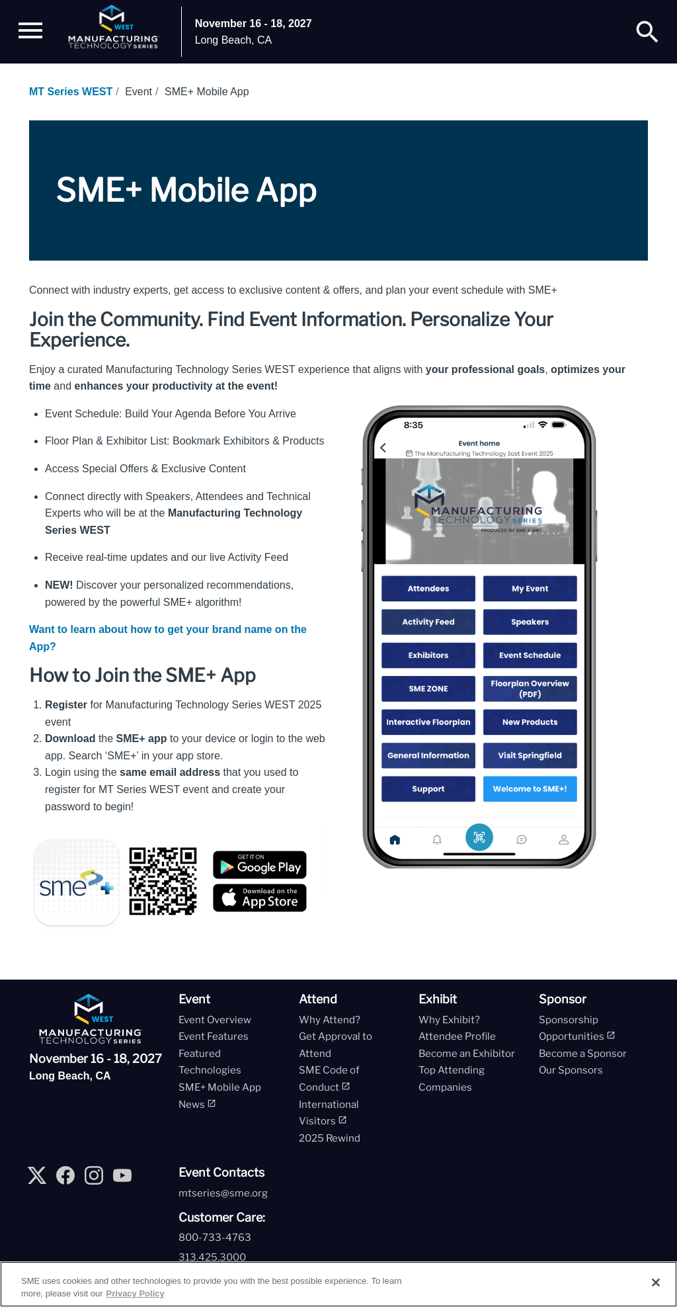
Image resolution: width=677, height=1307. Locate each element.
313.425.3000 (212, 1257)
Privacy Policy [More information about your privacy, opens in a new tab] (135, 1293)
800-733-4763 (215, 1238)
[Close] (655, 1282)
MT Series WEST (70, 91)
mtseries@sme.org (223, 1193)
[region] (338, 1284)
